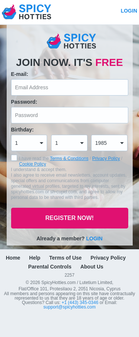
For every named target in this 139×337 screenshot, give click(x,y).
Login (129, 11)
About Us (91, 267)
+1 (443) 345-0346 (80, 302)
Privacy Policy (106, 158)
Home (13, 258)
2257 (69, 275)
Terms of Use (65, 258)
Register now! (69, 218)
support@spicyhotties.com (69, 307)
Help (34, 258)
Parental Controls (50, 267)
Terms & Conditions (69, 158)
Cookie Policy (32, 164)
